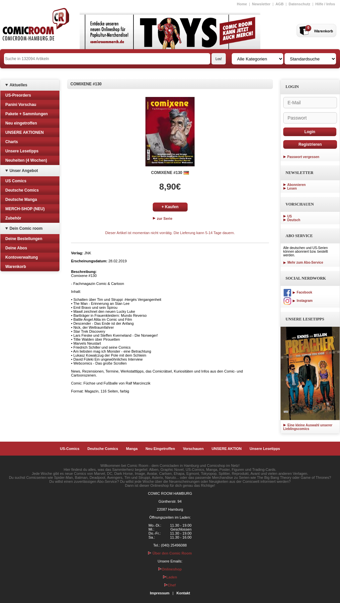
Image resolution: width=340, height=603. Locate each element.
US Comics (15, 181)
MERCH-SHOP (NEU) (24, 209)
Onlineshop (170, 569)
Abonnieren (296, 185)
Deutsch (293, 220)
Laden (170, 577)
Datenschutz (299, 4)
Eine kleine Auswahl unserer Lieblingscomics (307, 427)
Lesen (292, 188)
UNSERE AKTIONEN (24, 132)
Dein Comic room (26, 228)
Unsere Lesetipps (22, 151)
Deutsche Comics (22, 190)
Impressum (160, 593)
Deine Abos (16, 248)
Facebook (297, 292)
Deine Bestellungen (23, 238)
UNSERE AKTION (227, 449)
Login (309, 131)
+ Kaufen (169, 207)
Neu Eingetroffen (160, 449)
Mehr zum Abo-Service (303, 262)
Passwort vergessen (303, 157)
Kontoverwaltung (21, 257)
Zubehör (13, 218)
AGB (280, 4)
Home (242, 4)
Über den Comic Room (170, 553)
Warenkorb (15, 266)
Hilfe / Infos (325, 4)
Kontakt (183, 593)
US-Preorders (18, 95)
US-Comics (70, 449)
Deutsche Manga (21, 199)
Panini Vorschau (20, 104)
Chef (170, 585)
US (289, 216)
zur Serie (163, 218)
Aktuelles (18, 85)
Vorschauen (193, 449)
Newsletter (261, 4)
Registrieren (310, 144)
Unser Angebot (24, 170)
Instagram (297, 300)
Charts (11, 141)
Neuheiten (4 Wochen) (26, 160)
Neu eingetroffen (21, 123)
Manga (132, 449)
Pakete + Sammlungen (26, 114)
